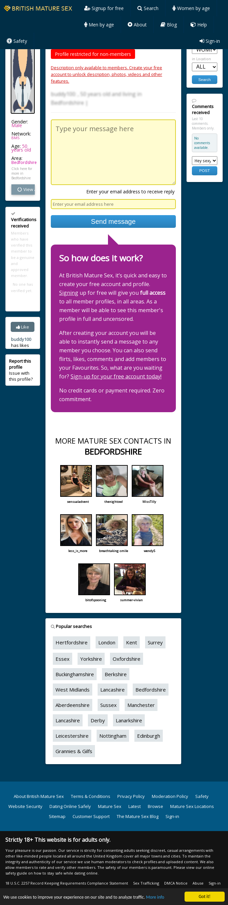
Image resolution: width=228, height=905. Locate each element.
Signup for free (104, 8)
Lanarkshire (129, 720)
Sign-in (210, 41)
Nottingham (112, 735)
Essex (62, 658)
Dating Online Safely (70, 806)
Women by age (191, 8)
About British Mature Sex (39, 796)
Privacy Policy (131, 796)
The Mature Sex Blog (137, 816)
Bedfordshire (24, 162)
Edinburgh (148, 735)
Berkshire (116, 674)
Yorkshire (91, 658)
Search (147, 8)
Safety (17, 41)
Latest (134, 806)
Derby (98, 720)
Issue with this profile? (21, 370)
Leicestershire (72, 735)
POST (204, 170)
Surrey (155, 642)
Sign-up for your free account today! (116, 376)
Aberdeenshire (72, 705)
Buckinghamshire (74, 674)
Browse (155, 806)
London (106, 642)
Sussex (108, 705)
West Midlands (72, 689)
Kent (131, 642)
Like (22, 327)
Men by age (99, 24)
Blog (168, 24)
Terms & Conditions (90, 796)
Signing (68, 292)
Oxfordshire (126, 658)
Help (199, 24)
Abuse (198, 883)
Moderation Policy (170, 796)
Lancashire (112, 689)
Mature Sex (109, 806)
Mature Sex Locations (192, 806)
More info (155, 898)
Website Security (25, 806)
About (137, 24)
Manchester (141, 705)
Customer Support (91, 816)
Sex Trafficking (146, 883)
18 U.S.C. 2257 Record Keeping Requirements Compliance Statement (66, 883)
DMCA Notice (176, 883)
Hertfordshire (71, 642)
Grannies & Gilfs (73, 751)
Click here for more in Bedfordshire (21, 173)
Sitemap (57, 816)
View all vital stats (26, 189)
